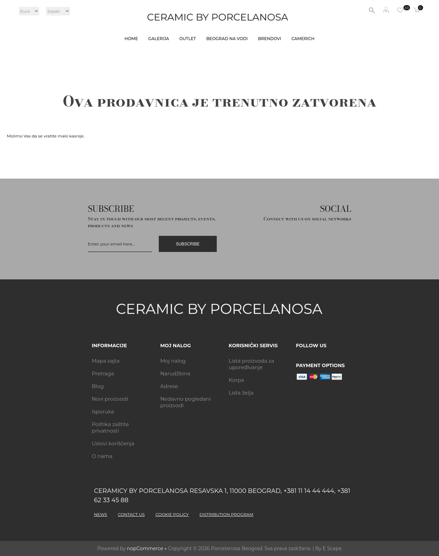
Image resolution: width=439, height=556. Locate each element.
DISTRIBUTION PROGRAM (226, 514)
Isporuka (103, 411)
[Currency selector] (29, 11)
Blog (98, 386)
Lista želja (241, 392)
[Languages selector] (58, 11)
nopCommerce (145, 548)
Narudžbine (175, 373)
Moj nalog (386, 10)
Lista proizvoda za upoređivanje (251, 364)
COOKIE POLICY (172, 514)
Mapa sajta (106, 361)
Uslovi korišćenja (113, 443)
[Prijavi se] (120, 244)
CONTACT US (131, 514)
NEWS (100, 514)
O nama (102, 456)
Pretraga (103, 373)
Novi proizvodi (110, 399)
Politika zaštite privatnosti (110, 427)
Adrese (169, 386)
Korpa (236, 380)
